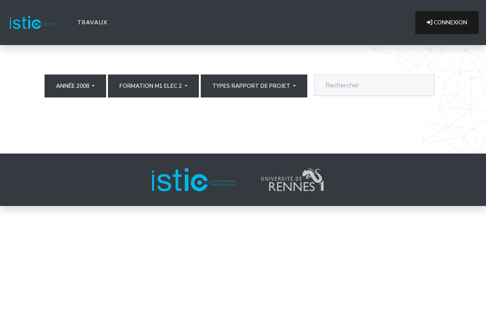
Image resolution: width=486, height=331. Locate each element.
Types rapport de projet (252, 86)
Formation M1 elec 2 (151, 86)
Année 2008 (73, 86)
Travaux (94, 22)
